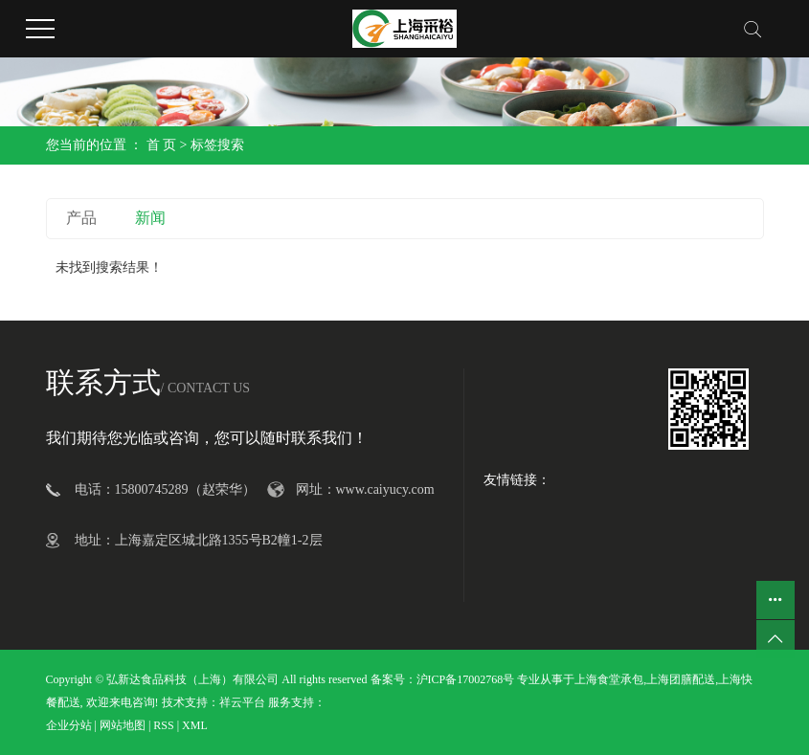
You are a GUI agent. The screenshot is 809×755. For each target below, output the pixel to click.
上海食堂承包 (608, 679)
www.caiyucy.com (385, 489)
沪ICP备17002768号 (465, 679)
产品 (81, 218)
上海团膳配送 (680, 679)
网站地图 (123, 725)
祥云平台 (242, 702)
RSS (163, 725)
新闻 (150, 218)
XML (195, 725)
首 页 (161, 145)
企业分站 (69, 725)
